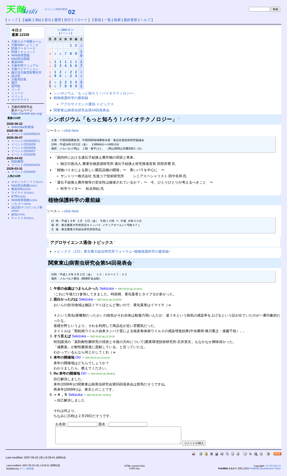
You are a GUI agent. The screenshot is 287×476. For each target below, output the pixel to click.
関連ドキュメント (23, 52)
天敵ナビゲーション (25, 69)
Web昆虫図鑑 (20, 58)
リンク (15, 89)
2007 (59, 9)
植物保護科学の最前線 (71, 98)
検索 (117, 20)
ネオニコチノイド (27, 182)
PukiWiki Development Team (265, 471)
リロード (81, 20)
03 (64, 9)
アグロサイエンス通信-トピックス (87, 104)
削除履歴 (17, 161)
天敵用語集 (18, 79)
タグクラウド (20, 99)
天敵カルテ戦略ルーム (26, 41)
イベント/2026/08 (23, 147)
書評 (14, 82)
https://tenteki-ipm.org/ (26, 113)
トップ (13, 20)
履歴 (57, 20)
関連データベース (23, 48)
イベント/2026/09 (23, 144)
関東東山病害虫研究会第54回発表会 (81, 110)
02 (71, 11)
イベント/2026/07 (23, 151)
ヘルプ (145, 20)
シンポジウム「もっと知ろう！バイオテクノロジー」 (95, 93)
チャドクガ (22, 218)
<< (59, 29)
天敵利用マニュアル (25, 65)
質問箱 (15, 86)
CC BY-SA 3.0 (273, 469)
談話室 (15, 76)
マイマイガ (22, 192)
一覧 (107, 20)
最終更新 (130, 20)
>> (72, 29)
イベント (49, 9)
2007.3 (65, 29)
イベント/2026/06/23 (25, 134)
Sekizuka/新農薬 (22, 127)
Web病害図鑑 (20, 55)
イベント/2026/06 (23, 154)
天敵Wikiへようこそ (24, 45)
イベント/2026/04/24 (25, 165)
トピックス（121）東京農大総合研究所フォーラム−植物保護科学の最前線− (112, 251)
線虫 (18, 214)
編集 (28, 20)
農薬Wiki (17, 62)
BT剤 (18, 196)
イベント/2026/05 (23, 172)
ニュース (17, 93)
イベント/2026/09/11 (25, 141)
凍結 (38, 20)
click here (71, 130)
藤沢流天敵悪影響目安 (26, 72)
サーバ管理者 (27, 472)
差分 (47, 20)
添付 (67, 20)
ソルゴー (21, 203)
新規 (97, 20)
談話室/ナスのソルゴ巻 (26, 209)
